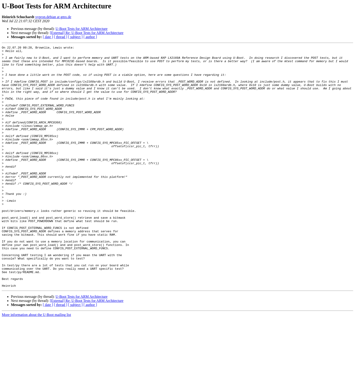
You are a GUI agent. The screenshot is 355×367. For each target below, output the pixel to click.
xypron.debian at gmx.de (53, 17)
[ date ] (48, 37)
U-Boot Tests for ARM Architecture (81, 29)
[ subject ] (75, 37)
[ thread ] (60, 37)
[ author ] (90, 37)
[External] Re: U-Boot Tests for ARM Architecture (86, 33)
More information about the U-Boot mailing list (36, 363)
